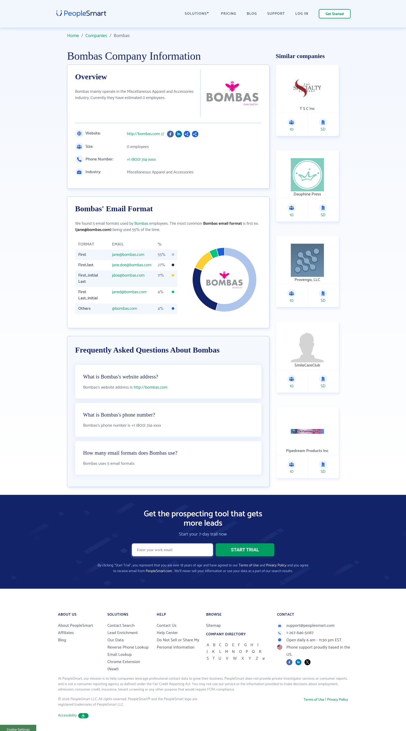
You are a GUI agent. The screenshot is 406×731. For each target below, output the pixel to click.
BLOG (252, 14)
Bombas (141, 223)
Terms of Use (249, 565)
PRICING (228, 14)
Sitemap (213, 625)
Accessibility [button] (73, 716)
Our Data (115, 640)
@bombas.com (124, 308)
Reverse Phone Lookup (128, 647)
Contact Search (121, 625)
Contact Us (166, 625)
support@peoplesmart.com (306, 625)
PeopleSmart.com (159, 571)
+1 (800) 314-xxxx (141, 160)
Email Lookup (119, 654)
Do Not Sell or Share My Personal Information (178, 644)
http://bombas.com (143, 134)
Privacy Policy (276, 565)
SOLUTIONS (197, 14)
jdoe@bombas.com (128, 275)
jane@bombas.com (128, 254)
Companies (96, 36)
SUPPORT (276, 14)
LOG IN (302, 14)
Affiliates (66, 632)
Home (73, 36)
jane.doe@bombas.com (131, 265)
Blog (62, 640)
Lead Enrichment (122, 632)
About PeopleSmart (75, 625)
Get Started (335, 14)
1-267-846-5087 (295, 632)
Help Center (167, 632)
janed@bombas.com (129, 292)
